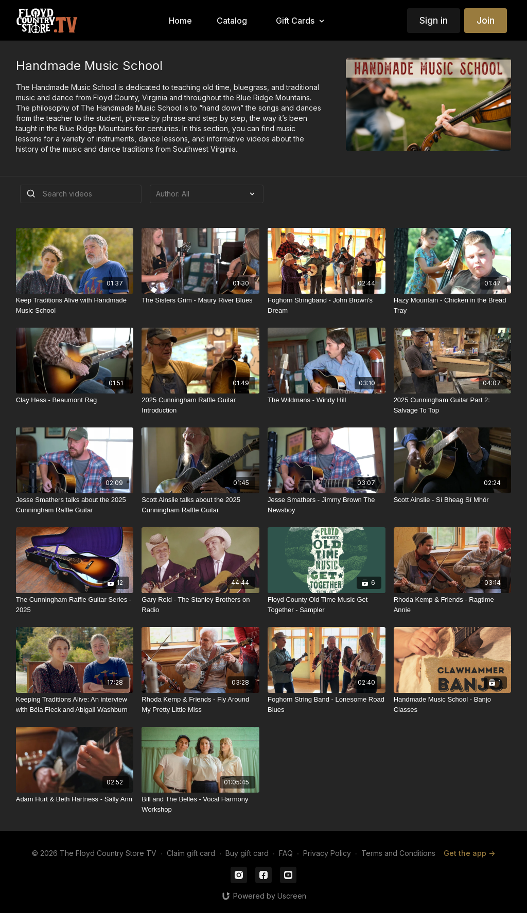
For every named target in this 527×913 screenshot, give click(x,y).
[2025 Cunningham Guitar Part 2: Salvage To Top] (453, 405)
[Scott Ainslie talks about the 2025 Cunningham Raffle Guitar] (200, 505)
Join (486, 20)
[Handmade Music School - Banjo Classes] (453, 704)
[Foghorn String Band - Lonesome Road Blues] (326, 704)
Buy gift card (247, 853)
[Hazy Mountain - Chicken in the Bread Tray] (453, 305)
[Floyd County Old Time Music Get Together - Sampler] (326, 605)
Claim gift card (191, 853)
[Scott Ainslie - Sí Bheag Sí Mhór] (453, 500)
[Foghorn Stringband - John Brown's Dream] (326, 305)
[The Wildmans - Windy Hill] (326, 400)
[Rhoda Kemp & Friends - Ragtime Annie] (453, 605)
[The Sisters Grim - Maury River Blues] (200, 300)
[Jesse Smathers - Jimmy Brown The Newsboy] (326, 505)
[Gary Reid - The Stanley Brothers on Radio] (200, 605)
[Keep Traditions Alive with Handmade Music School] (75, 305)
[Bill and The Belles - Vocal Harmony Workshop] (200, 804)
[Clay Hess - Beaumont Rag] (75, 400)
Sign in (433, 20)
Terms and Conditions (398, 853)
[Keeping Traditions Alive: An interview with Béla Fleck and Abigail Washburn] (75, 704)
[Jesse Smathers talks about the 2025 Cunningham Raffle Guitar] (75, 505)
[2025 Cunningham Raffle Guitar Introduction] (200, 405)
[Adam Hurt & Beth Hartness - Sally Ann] (75, 799)
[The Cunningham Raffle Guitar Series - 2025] (75, 605)
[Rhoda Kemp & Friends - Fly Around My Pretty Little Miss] (200, 704)
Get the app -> (469, 853)
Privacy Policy (327, 853)
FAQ (286, 853)
